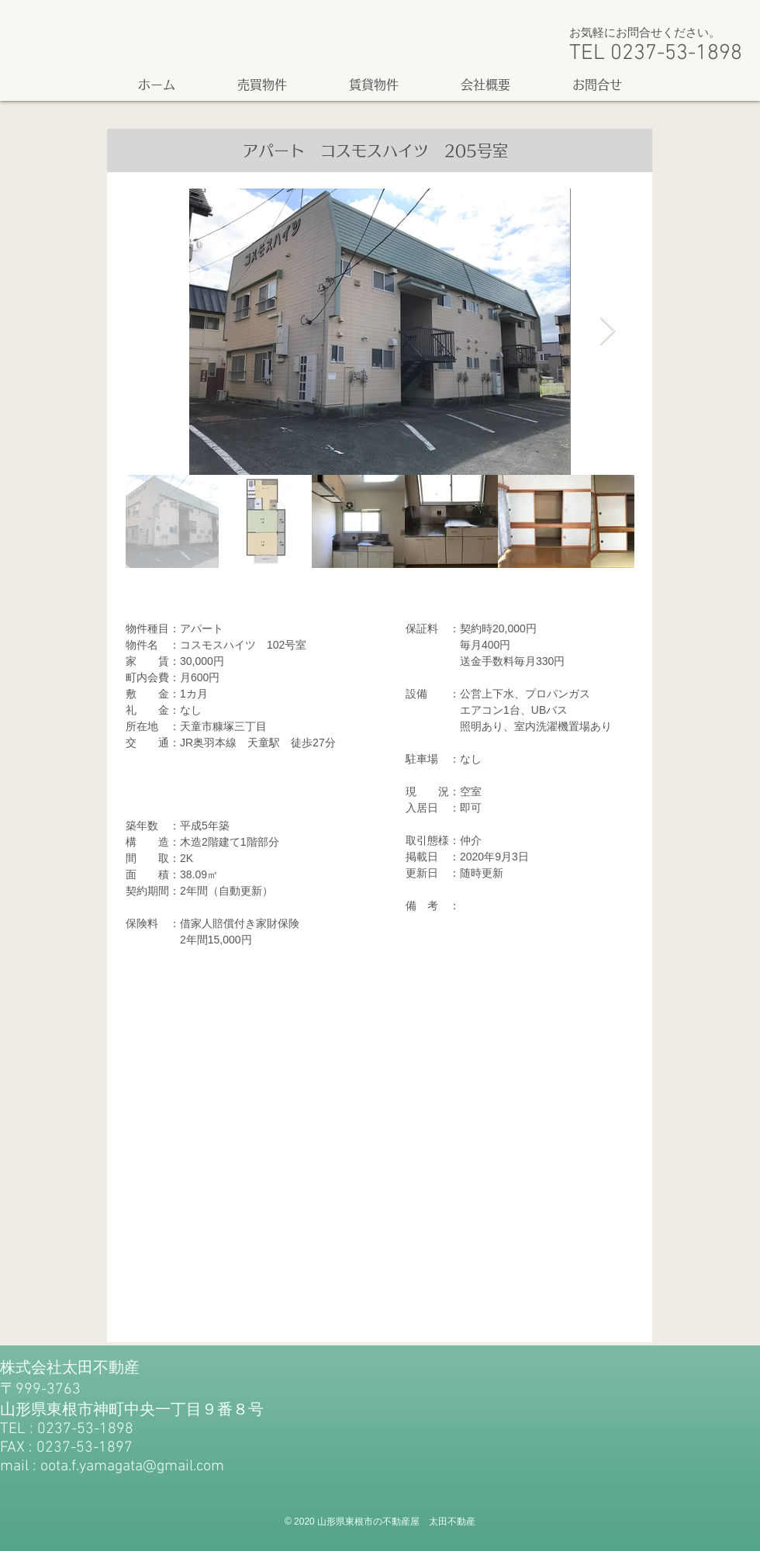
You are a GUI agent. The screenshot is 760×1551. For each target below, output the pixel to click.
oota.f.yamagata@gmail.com (132, 1466)
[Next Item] (608, 332)
